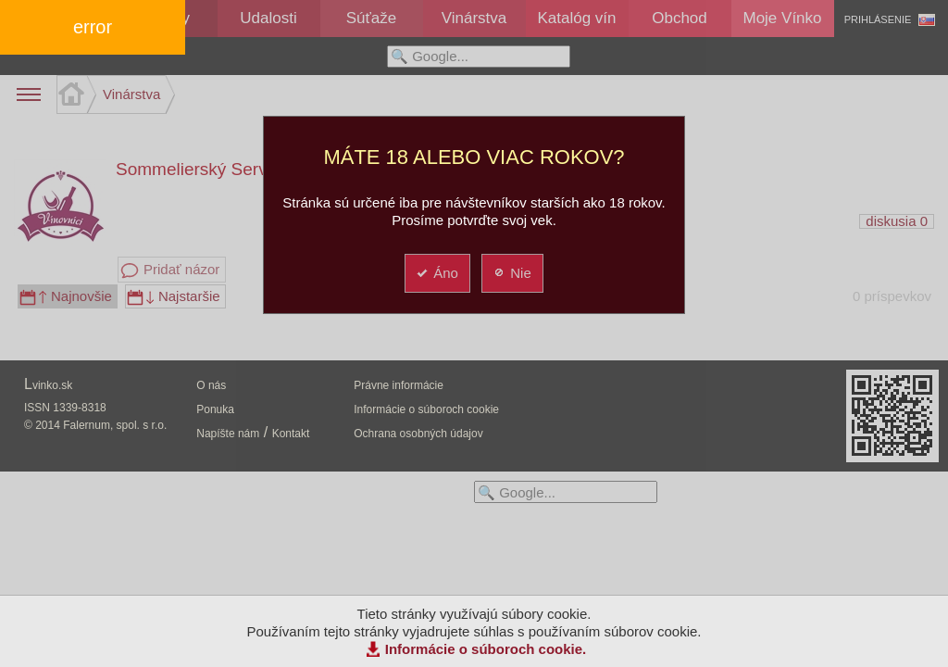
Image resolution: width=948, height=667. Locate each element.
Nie (511, 273)
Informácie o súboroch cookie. (486, 649)
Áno (436, 273)
